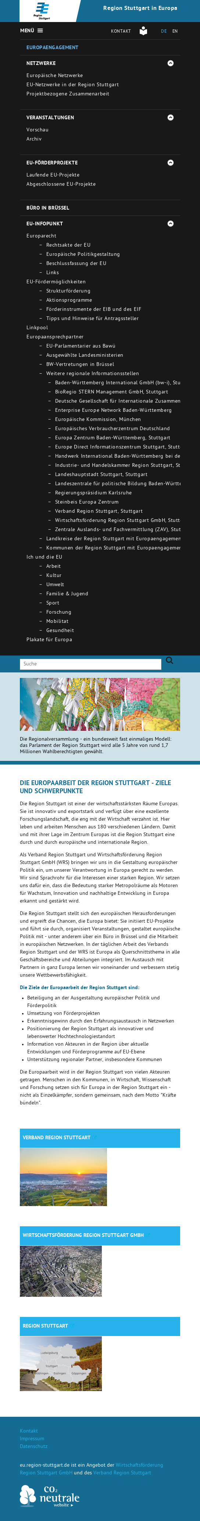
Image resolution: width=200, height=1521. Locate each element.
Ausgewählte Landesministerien (85, 356)
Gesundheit (60, 631)
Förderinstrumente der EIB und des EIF (94, 310)
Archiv (34, 140)
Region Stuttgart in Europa (140, 9)
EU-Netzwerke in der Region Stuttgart (72, 85)
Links (52, 273)
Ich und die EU (44, 558)
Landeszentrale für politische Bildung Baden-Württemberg (126, 484)
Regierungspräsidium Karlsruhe (93, 493)
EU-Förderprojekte (52, 163)
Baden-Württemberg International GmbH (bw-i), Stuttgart (125, 383)
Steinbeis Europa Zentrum (87, 503)
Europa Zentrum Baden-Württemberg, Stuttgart (113, 438)
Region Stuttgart (45, 1326)
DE (164, 32)
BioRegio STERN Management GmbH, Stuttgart (111, 392)
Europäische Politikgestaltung (83, 255)
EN (175, 32)
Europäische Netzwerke (54, 76)
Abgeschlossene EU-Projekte (61, 185)
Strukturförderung (68, 291)
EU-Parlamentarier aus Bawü (81, 347)
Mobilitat (57, 622)
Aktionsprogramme (69, 301)
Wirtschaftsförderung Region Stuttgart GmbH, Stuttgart (122, 521)
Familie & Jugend (67, 594)
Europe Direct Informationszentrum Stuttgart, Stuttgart (122, 447)
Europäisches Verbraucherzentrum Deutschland (112, 429)
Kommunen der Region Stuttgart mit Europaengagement (115, 548)
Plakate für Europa (49, 640)
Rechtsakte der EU (68, 246)
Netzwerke (41, 64)
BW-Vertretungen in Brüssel (80, 365)
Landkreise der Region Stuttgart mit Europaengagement (114, 539)
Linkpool (37, 328)
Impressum (32, 1439)
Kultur (54, 576)
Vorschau (37, 130)
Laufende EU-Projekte (52, 176)
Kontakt (121, 32)
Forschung (59, 613)
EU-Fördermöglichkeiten (56, 282)
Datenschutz (33, 1447)
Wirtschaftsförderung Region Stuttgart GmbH (83, 1236)
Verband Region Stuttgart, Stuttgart (99, 512)
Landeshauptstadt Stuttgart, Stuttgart (101, 475)
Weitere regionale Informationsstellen (92, 374)
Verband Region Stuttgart (56, 1138)
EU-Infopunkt (44, 224)
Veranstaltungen (50, 118)
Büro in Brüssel (47, 208)
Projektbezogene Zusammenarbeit (68, 94)
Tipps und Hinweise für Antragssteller (92, 319)
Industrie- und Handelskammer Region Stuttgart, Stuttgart (126, 466)
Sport (53, 603)
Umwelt (55, 585)
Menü (27, 31)
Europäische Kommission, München (98, 420)
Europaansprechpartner (55, 337)
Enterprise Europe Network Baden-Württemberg (113, 411)
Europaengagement (52, 48)
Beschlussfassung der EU (76, 264)
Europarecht (41, 236)
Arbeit (53, 567)
